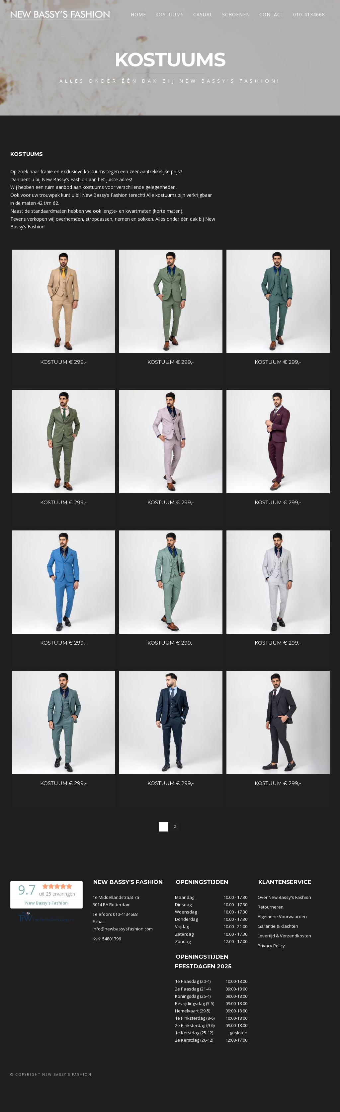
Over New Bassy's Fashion (284, 930)
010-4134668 (309, 14)
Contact (271, 14)
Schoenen (236, 14)
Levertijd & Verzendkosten (284, 969)
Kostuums (169, 14)
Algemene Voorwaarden (282, 950)
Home (138, 14)
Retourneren (271, 940)
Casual (203, 14)
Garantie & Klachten (278, 959)
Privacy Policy (271, 979)
